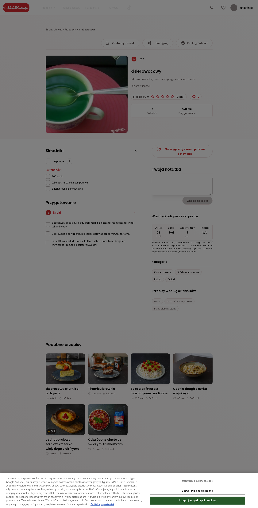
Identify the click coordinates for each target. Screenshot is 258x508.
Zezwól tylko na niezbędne (197, 499)
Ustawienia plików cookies (197, 489)
